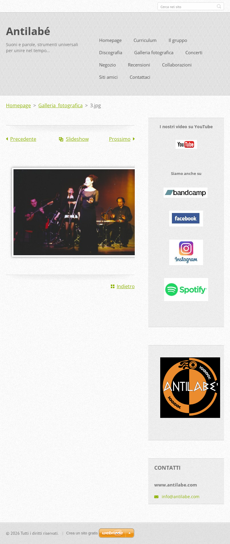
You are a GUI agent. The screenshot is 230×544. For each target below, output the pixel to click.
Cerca (219, 6)
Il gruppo (178, 49)
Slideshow (77, 148)
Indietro (126, 295)
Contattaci (140, 86)
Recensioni (139, 74)
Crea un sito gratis (82, 535)
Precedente (23, 148)
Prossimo (120, 148)
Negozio (107, 74)
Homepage (110, 49)
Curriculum (145, 49)
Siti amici (108, 86)
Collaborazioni (177, 74)
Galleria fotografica (153, 61)
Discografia (110, 61)
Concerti (193, 61)
